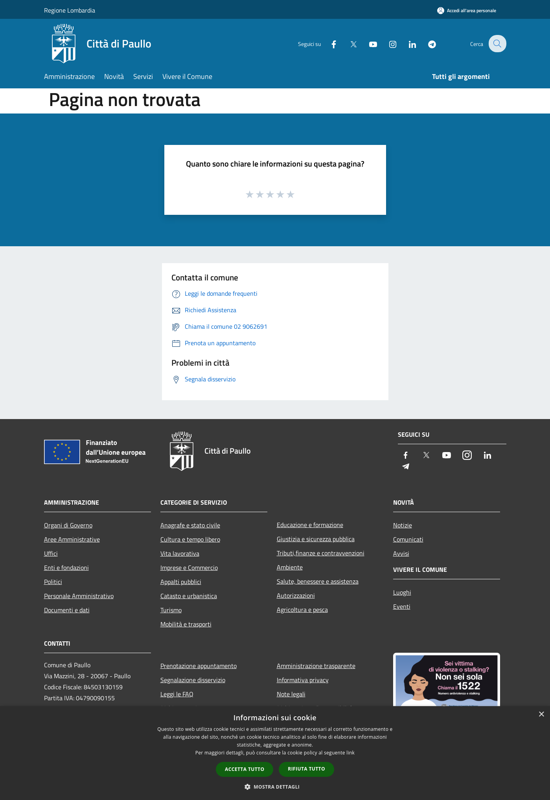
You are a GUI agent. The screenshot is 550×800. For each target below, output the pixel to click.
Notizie (402, 525)
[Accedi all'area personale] (466, 10)
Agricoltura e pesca (302, 609)
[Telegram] (427, 43)
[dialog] (275, 753)
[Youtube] (368, 43)
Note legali (291, 694)
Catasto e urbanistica (188, 595)
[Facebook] (329, 43)
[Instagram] (387, 43)
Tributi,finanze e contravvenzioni (320, 553)
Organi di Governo (68, 525)
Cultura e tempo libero (190, 539)
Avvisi (401, 553)
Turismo (171, 610)
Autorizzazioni (296, 595)
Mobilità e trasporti (186, 624)
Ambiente (290, 567)
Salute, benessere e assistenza (318, 581)
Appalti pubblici (180, 581)
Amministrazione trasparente (316, 665)
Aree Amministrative (72, 539)
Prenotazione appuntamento (198, 665)
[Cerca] (496, 43)
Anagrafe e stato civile (190, 525)
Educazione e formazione (310, 524)
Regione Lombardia (69, 10)
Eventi (401, 606)
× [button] (541, 715)
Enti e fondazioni (66, 567)
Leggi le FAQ (176, 694)
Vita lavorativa (179, 553)
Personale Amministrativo (79, 595)
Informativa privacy (303, 680)
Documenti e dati (67, 610)
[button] (275, 787)
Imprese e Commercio (189, 567)
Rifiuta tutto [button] (306, 768)
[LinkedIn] (407, 43)
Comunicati (408, 539)
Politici (53, 581)
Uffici (51, 553)
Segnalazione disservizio (192, 680)
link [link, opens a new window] (350, 752)
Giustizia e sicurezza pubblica (316, 539)
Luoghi (402, 592)
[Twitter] (348, 43)
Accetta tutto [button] (244, 769)
